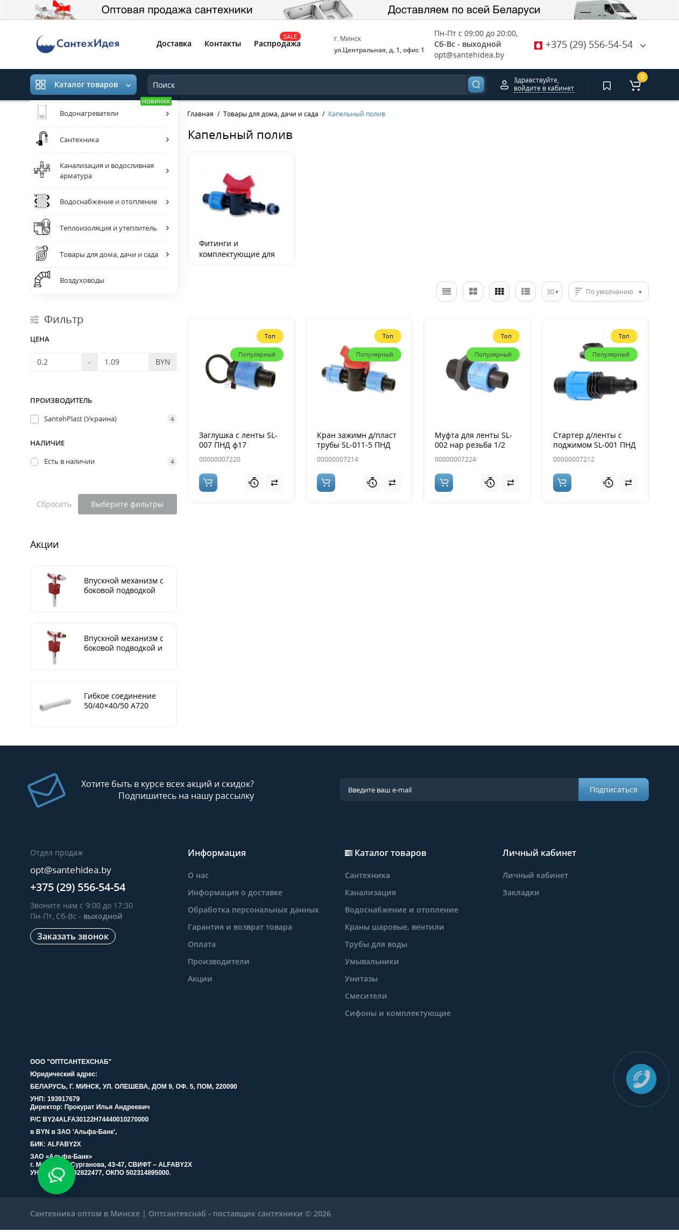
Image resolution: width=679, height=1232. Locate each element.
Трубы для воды (376, 944)
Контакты (222, 43)
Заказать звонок (73, 936)
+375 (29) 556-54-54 (583, 44)
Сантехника (367, 875)
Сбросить (54, 504)
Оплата (202, 944)
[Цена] (56, 362)
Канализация (370, 892)
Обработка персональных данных (253, 909)
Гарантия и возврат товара (240, 927)
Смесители (366, 996)
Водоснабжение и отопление (401, 909)
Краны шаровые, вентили (394, 927)
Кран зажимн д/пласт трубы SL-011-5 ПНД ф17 (357, 445)
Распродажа (277, 42)
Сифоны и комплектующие (398, 1013)
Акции (200, 978)
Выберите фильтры (127, 504)
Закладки (521, 892)
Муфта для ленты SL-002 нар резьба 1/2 (473, 440)
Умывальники (372, 961)
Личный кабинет (535, 875)
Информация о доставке (235, 892)
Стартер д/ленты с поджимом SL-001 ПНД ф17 (594, 445)
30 (550, 291)
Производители (219, 961)
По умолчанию (609, 291)
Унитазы (361, 978)
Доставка (174, 43)
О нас (198, 875)
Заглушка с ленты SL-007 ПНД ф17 (238, 440)
